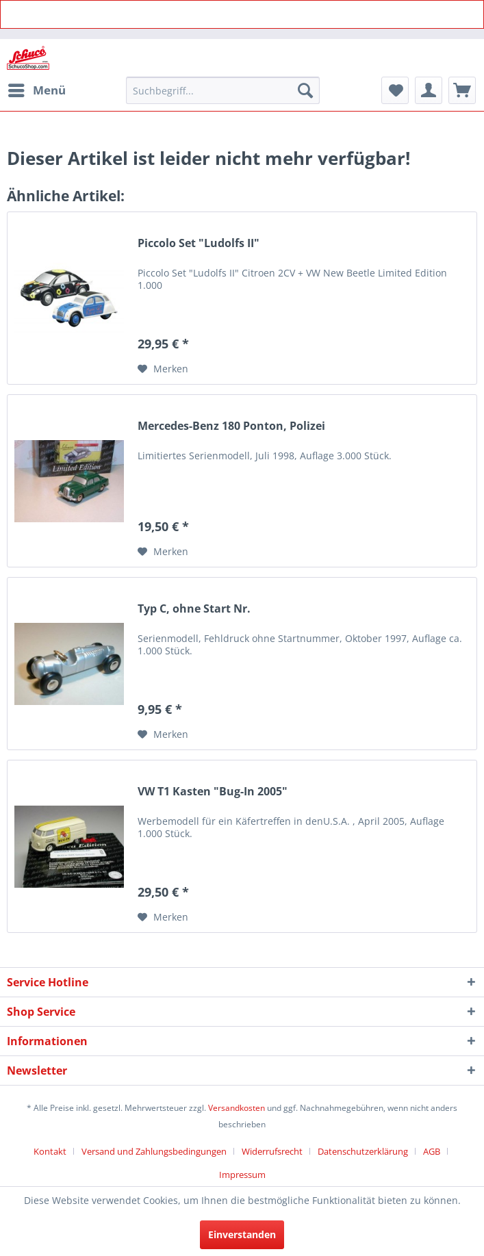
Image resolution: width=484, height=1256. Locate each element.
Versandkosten (236, 1108)
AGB (431, 1151)
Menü (37, 88)
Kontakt (50, 1151)
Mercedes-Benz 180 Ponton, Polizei (231, 426)
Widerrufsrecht (272, 1151)
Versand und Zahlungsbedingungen (154, 1151)
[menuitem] (36, 90)
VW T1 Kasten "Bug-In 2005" (213, 791)
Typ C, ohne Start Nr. (194, 609)
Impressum (242, 1174)
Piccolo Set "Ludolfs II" (198, 243)
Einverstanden (242, 1234)
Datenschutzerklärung (363, 1151)
